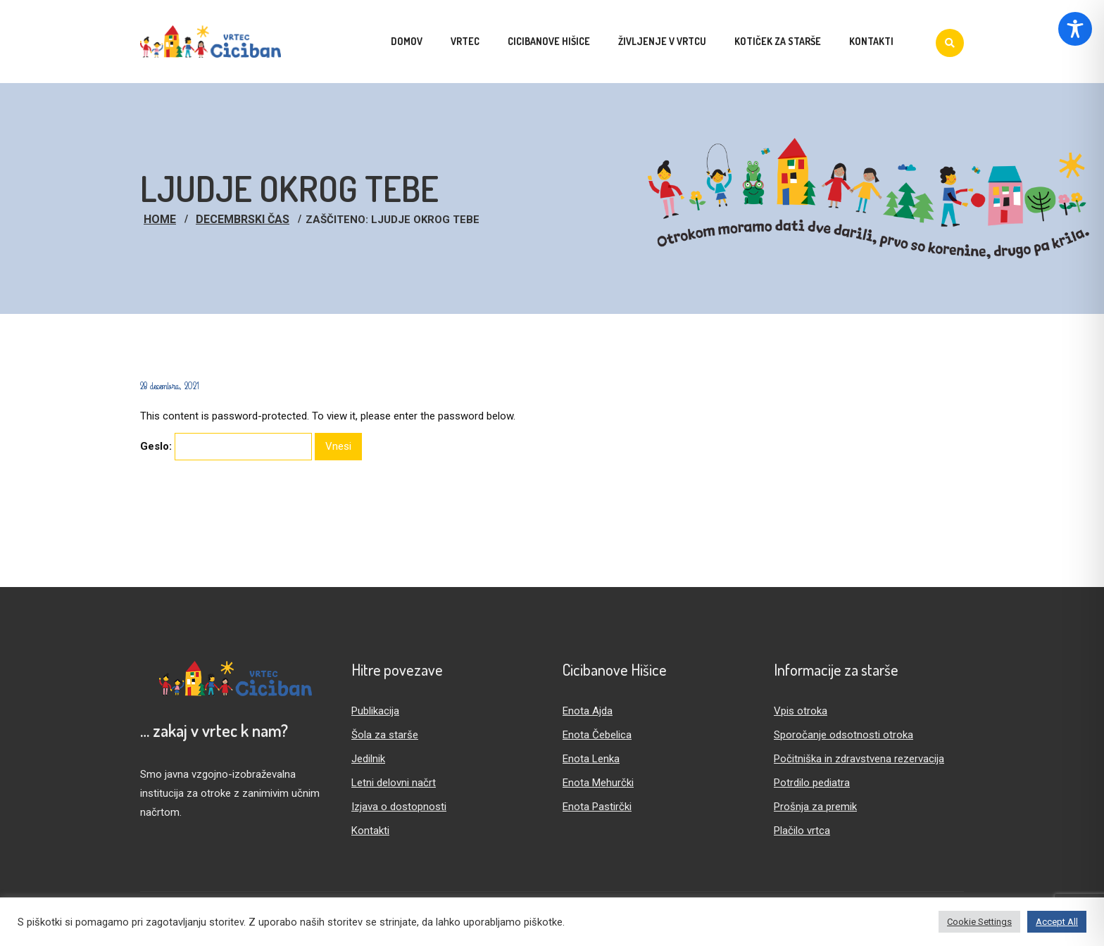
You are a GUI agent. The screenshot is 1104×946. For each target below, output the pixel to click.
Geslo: (226, 446)
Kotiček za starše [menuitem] (777, 41)
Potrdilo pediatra (812, 782)
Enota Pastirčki (597, 806)
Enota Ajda (588, 711)
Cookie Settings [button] (979, 921)
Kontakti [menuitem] (871, 41)
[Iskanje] (950, 43)
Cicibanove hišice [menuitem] (549, 41)
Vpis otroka (800, 711)
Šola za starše (384, 735)
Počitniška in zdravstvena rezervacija (859, 758)
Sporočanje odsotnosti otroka (843, 735)
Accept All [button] (1057, 921)
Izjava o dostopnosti (398, 806)
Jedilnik (368, 758)
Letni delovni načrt (393, 782)
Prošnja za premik (815, 806)
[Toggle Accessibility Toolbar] (1075, 29)
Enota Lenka (591, 758)
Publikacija (375, 711)
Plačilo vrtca (802, 830)
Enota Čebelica (597, 735)
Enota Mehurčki (598, 782)
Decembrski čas (242, 219)
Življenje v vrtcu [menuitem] (662, 41)
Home (160, 219)
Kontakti (370, 830)
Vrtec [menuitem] (465, 41)
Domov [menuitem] (406, 41)
